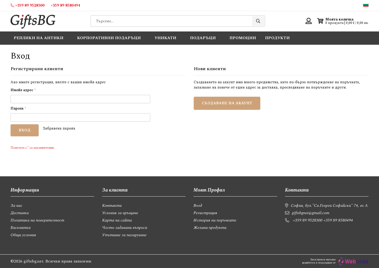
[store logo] (33, 21)
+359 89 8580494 (338, 220)
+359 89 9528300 (307, 220)
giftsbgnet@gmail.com (310, 213)
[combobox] (178, 21)
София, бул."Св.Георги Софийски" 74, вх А (329, 205)
